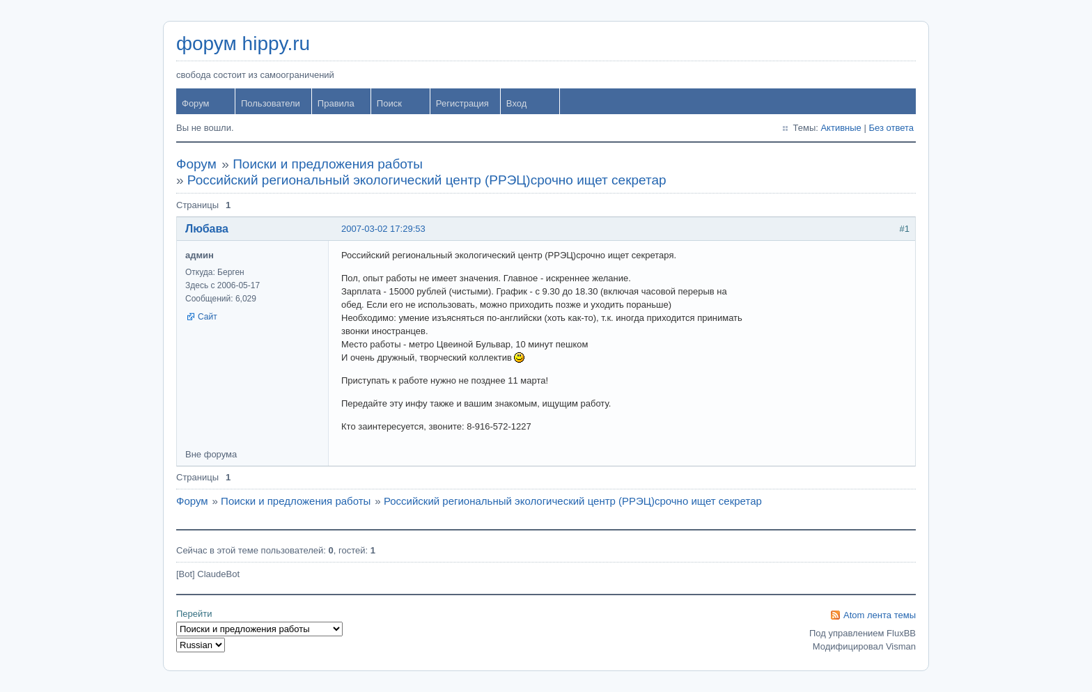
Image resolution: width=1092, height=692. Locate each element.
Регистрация (462, 103)
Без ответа (891, 128)
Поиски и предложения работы (328, 164)
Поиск (389, 103)
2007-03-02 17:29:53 (383, 228)
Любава (206, 229)
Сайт (207, 317)
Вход (516, 103)
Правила (336, 103)
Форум (196, 103)
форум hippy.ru (243, 43)
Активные (840, 128)
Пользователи (270, 103)
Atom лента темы (879, 615)
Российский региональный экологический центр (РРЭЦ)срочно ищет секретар (426, 180)
